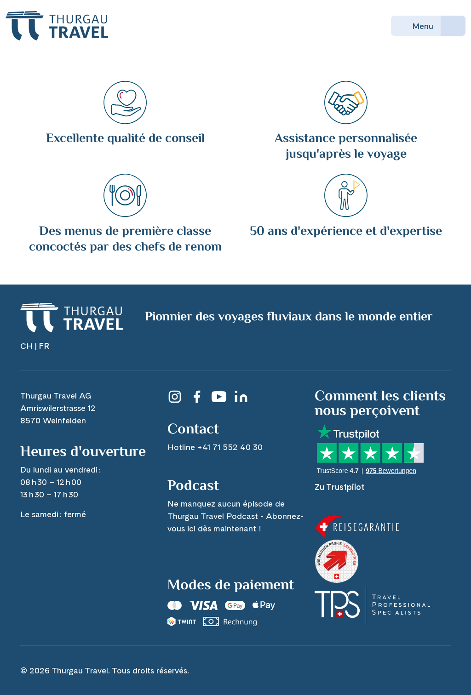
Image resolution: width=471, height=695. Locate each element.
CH (26, 346)
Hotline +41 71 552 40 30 (215, 447)
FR (44, 346)
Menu (415, 26)
